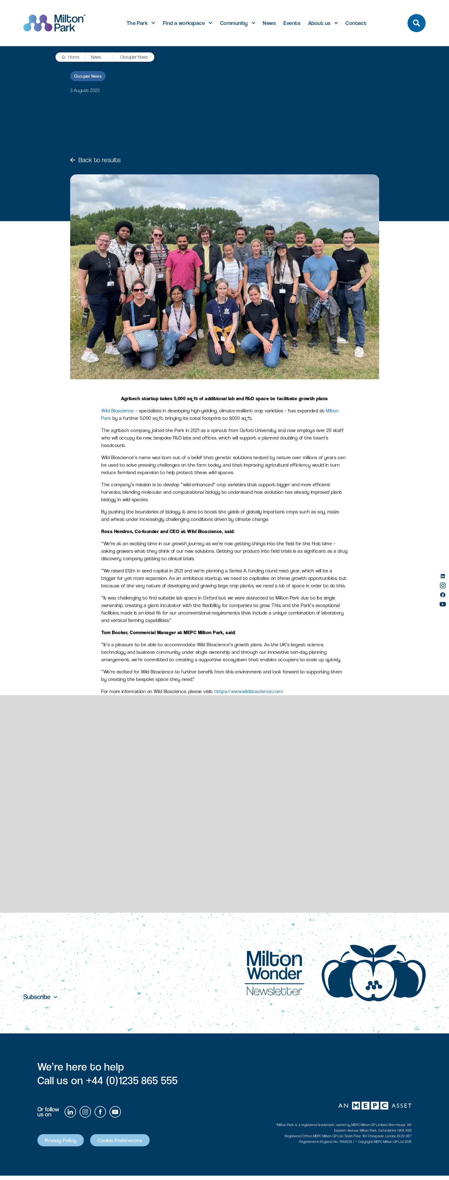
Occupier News (104, 57)
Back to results (95, 160)
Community (234, 23)
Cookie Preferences (131, 1144)
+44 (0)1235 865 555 (132, 1083)
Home (42, 57)
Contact (355, 23)
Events (291, 23)
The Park (137, 23)
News (269, 23)
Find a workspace (184, 23)
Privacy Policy (64, 1144)
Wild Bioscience (117, 411)
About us (319, 23)
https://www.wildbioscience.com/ (249, 691)
